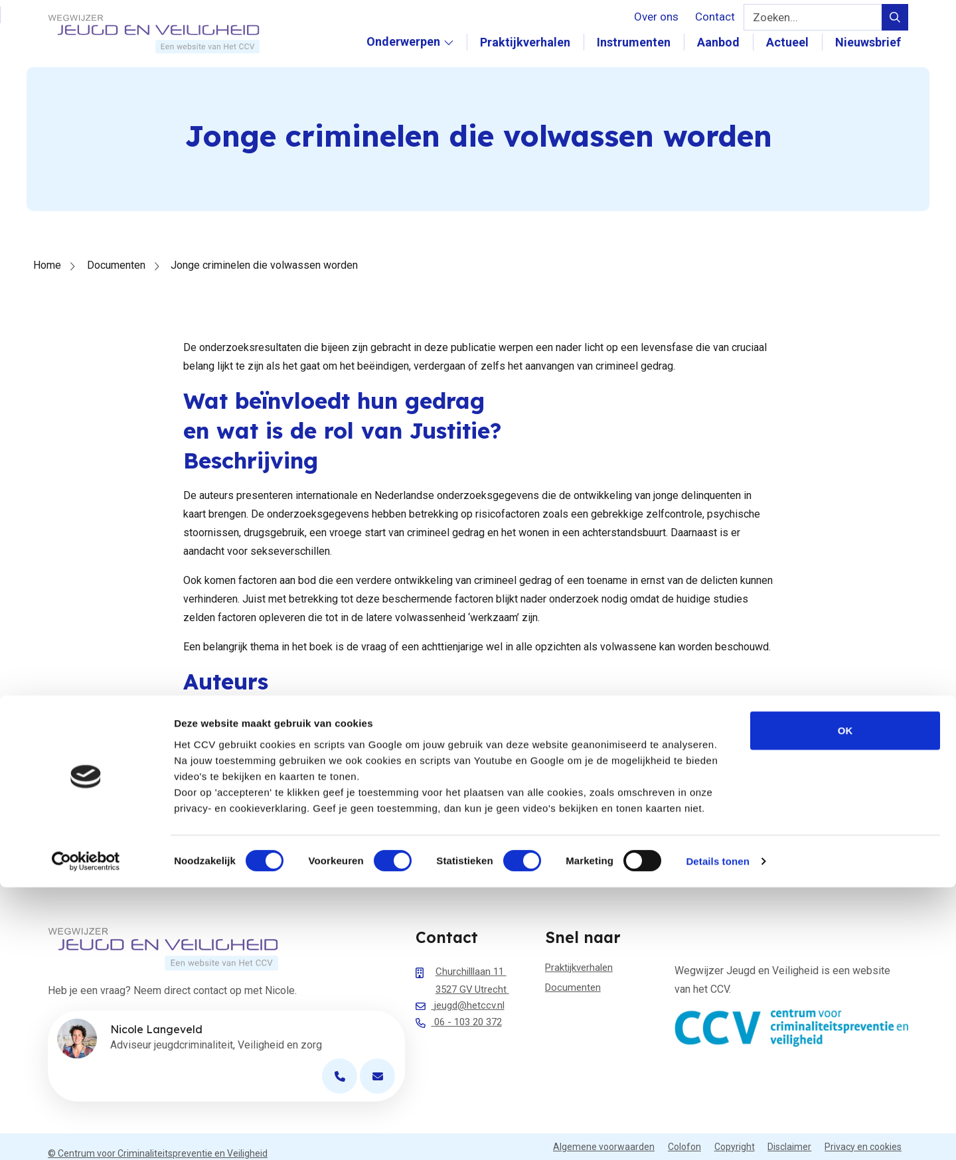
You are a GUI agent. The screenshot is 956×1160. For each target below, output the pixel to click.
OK (845, 1003)
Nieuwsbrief (875, 42)
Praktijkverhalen (532, 42)
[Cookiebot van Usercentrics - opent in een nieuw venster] (86, 1134)
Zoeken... (775, 17)
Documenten (116, 265)
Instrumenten (641, 42)
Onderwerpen (416, 56)
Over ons (656, 16)
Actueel (794, 42)
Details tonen (717, 1133)
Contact (715, 16)
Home (47, 265)
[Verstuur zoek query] (895, 17)
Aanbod (725, 42)
